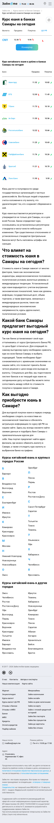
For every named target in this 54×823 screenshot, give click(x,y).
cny (5, 40)
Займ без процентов (37, 720)
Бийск (31, 644)
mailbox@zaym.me (12, 743)
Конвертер (27, 47)
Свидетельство (8, 787)
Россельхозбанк (15, 130)
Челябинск (33, 564)
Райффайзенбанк (16, 154)
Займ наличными (36, 694)
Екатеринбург (9, 502)
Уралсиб (12, 166)
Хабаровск (33, 554)
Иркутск (6, 517)
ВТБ (10, 94)
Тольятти (33, 521)
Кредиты (6, 721)
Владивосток (9, 484)
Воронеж (6, 492)
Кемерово (7, 527)
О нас (4, 679)
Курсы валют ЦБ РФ (11, 702)
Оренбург (33, 468)
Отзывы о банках (9, 706)
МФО (4, 717)
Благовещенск (35, 648)
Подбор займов (9, 729)
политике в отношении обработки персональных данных (25, 771)
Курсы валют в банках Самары (26, 11)
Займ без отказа (35, 728)
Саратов (32, 511)
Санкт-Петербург (36, 507)
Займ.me (6, 11)
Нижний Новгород (11, 556)
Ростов (32, 492)
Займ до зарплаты (36, 724)
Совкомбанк (13, 142)
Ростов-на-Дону (36, 496)
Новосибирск (9, 564)
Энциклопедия (9, 694)
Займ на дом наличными (39, 702)
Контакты (14, 679)
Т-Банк (11, 106)
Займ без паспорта (36, 716)
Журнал (5, 691)
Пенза (31, 478)
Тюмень (32, 530)
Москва (6, 546)
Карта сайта (27, 684)
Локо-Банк (13, 178)
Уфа (30, 544)
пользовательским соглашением (34, 773)
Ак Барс (11, 118)
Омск (5, 575)
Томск (31, 525)
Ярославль (34, 575)
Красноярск (8, 535)
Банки (5, 714)
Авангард (12, 82)
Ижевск (6, 513)
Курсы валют (8, 698)
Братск (31, 653)
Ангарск (32, 636)
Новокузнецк (9, 560)
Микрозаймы (34, 691)
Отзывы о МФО (8, 710)
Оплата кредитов (9, 725)
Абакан (32, 631)
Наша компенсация (11, 684)
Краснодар (7, 531)
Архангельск (34, 640)
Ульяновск (33, 540)
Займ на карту (34, 706)
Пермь (31, 482)
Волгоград (7, 488)
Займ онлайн (34, 698)
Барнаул (6, 473)
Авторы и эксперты (28, 679)
